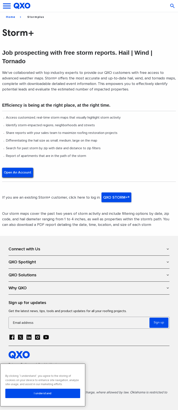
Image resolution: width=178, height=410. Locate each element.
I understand (43, 393)
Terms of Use (19, 372)
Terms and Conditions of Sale (32, 379)
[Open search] (172, 6)
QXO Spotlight (89, 262)
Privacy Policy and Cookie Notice (34, 365)
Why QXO (89, 288)
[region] (42, 385)
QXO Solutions (89, 275)
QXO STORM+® (116, 197)
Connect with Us (89, 249)
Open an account (17, 172)
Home (10, 17)
